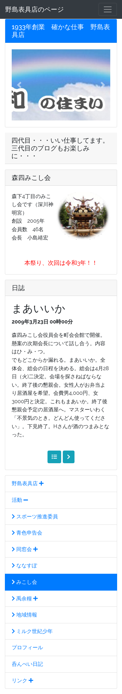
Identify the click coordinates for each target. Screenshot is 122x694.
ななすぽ (24, 565)
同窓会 (25, 549)
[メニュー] (108, 9)
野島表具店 (28, 483)
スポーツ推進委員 (35, 516)
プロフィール (27, 647)
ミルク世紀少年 (32, 631)
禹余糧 (25, 598)
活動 (20, 500)
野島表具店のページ (34, 9)
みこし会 (24, 582)
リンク (22, 680)
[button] (19, 85)
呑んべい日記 (27, 664)
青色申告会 (27, 533)
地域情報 (24, 615)
